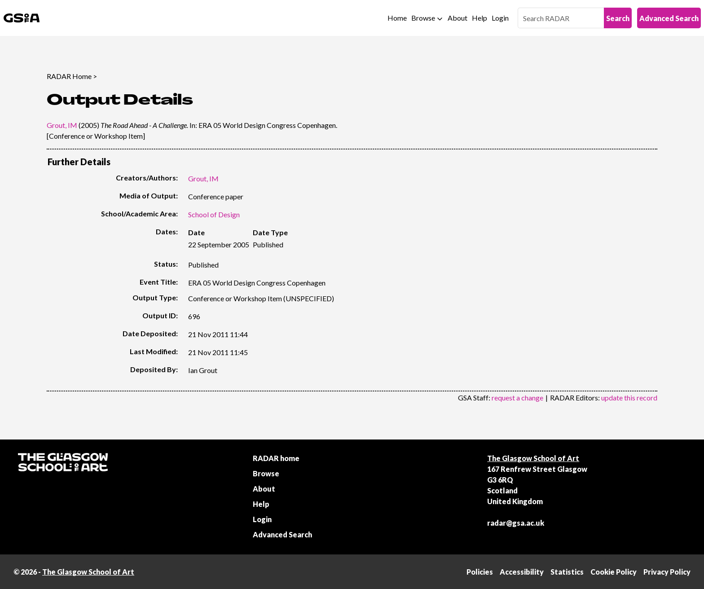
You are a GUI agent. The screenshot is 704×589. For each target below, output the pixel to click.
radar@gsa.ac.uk (515, 523)
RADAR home (276, 458)
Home (397, 17)
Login (500, 17)
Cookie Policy (613, 571)
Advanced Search (669, 18)
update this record (629, 397)
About (457, 17)
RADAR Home (69, 76)
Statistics (567, 571)
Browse (423, 17)
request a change (517, 397)
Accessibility (522, 571)
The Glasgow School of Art (533, 458)
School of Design (214, 214)
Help (479, 17)
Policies (479, 571)
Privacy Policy (667, 571)
